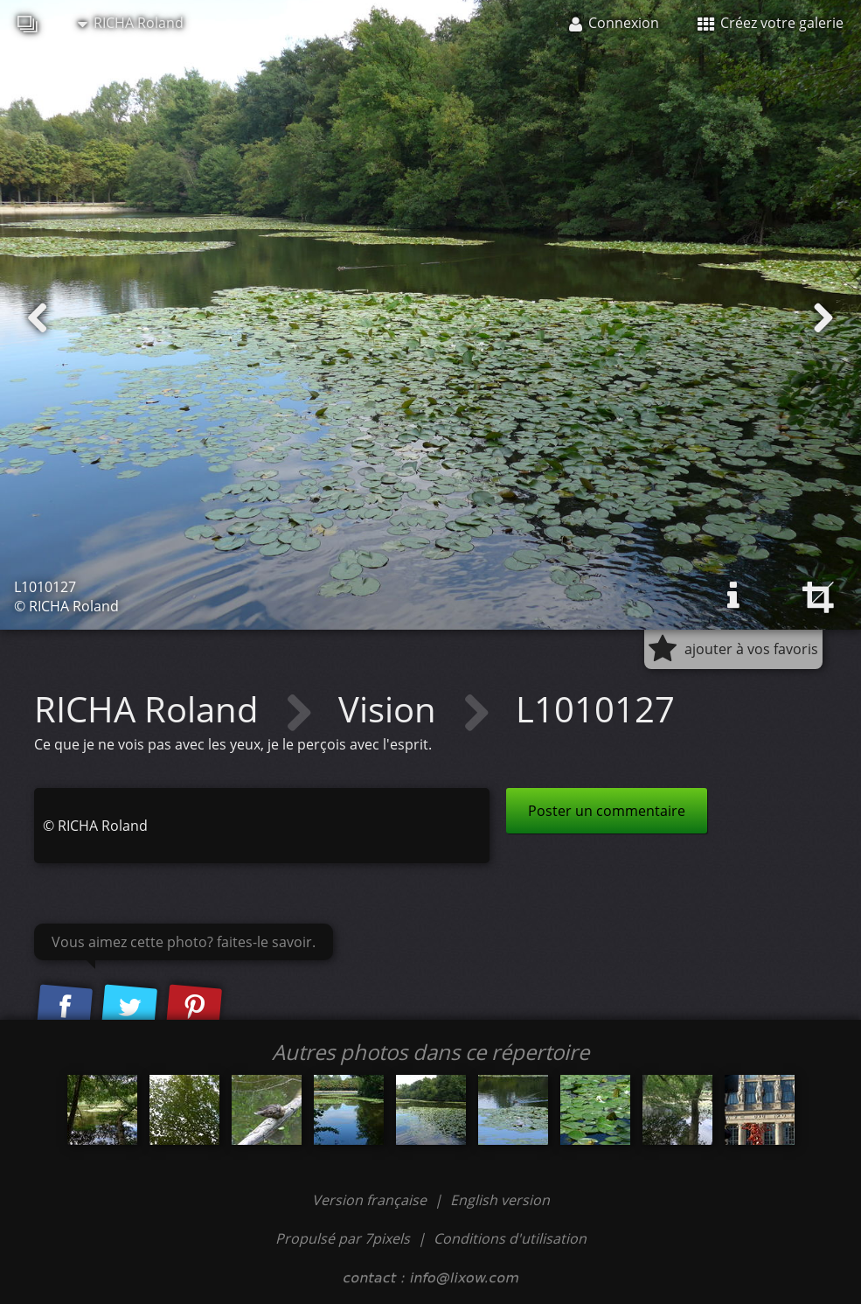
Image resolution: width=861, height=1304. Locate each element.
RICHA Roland (131, 22)
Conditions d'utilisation (510, 1238)
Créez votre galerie (771, 22)
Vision (391, 709)
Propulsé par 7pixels (342, 1238)
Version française (371, 1200)
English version (500, 1200)
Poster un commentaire (606, 810)
